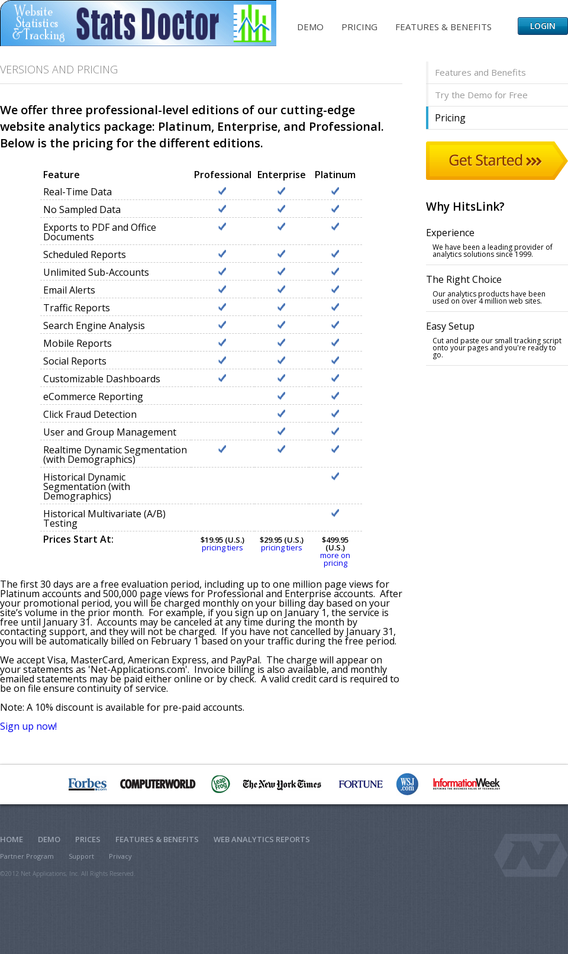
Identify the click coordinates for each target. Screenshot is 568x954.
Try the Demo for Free (481, 95)
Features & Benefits (443, 27)
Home (11, 839)
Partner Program (27, 856)
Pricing (359, 27)
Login (543, 25)
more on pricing (335, 559)
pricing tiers (222, 547)
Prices (88, 839)
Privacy (120, 856)
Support (81, 856)
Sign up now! (28, 726)
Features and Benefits (480, 72)
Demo (310, 27)
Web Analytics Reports (262, 839)
